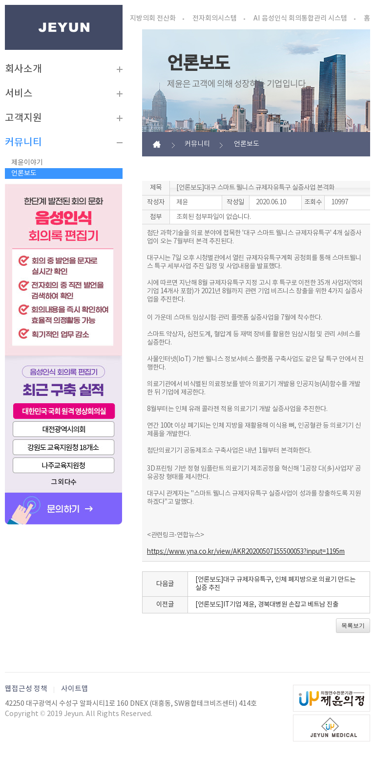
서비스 (19, 94)
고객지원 (23, 118)
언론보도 (24, 173)
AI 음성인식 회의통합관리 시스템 (300, 18)
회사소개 (23, 69)
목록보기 (353, 625)
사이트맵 (74, 689)
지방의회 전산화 (153, 18)
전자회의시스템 (214, 18)
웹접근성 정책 (26, 689)
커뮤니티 (23, 143)
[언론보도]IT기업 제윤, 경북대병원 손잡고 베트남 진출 (266, 605)
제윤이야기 (27, 163)
